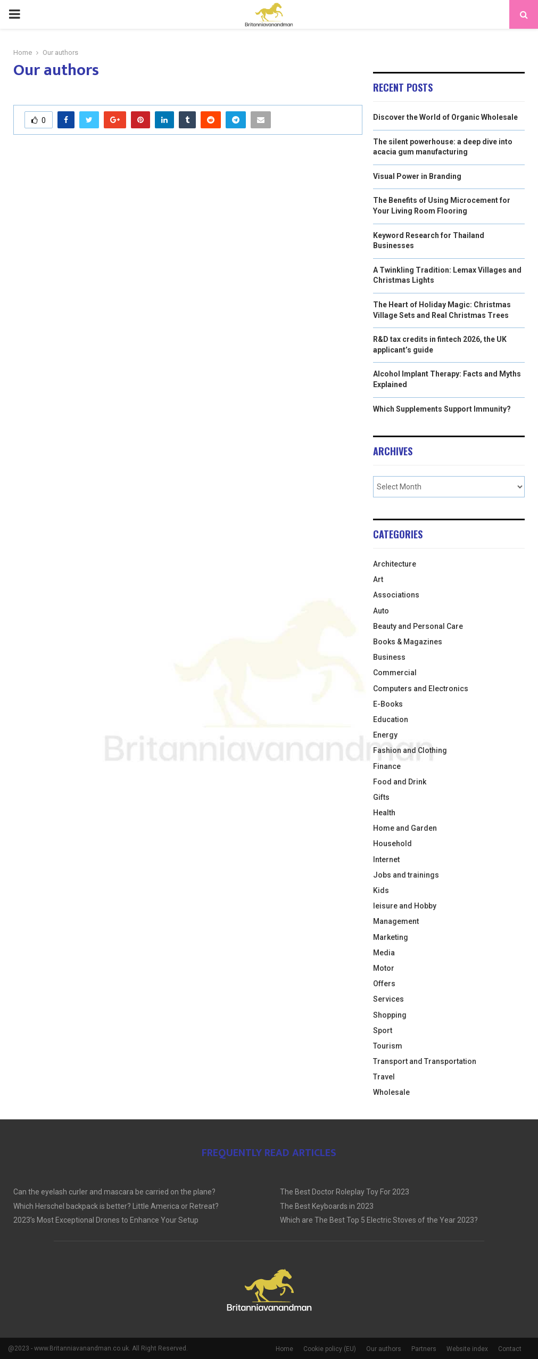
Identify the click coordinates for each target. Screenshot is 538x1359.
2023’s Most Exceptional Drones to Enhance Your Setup (105, 1220)
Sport (382, 1030)
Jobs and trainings (406, 875)
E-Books (388, 704)
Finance (387, 766)
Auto (381, 611)
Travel (384, 1077)
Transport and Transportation (424, 1061)
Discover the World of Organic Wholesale (445, 117)
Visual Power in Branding (417, 176)
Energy (385, 735)
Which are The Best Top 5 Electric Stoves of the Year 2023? (379, 1220)
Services (388, 999)
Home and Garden (405, 828)
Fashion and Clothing (410, 750)
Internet (386, 859)
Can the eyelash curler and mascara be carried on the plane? (114, 1192)
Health (384, 812)
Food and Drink (399, 781)
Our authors (383, 1349)
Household (392, 843)
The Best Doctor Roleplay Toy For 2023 (344, 1192)
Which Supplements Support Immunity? (442, 409)
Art (378, 579)
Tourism (387, 1046)
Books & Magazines (407, 641)
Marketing (390, 937)
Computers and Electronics (420, 688)
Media (384, 952)
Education (390, 719)
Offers (384, 983)
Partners (423, 1349)
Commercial (395, 672)
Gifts (381, 797)
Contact (510, 1349)
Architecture (394, 564)
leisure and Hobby (404, 906)
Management (396, 921)
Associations (396, 595)
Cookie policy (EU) (329, 1349)
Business (389, 657)
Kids (381, 890)
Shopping (390, 1015)
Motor (383, 968)
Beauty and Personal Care (418, 626)
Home (284, 1349)
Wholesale (391, 1092)
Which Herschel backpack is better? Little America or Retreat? (116, 1206)
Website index (467, 1349)
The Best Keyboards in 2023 (327, 1206)
